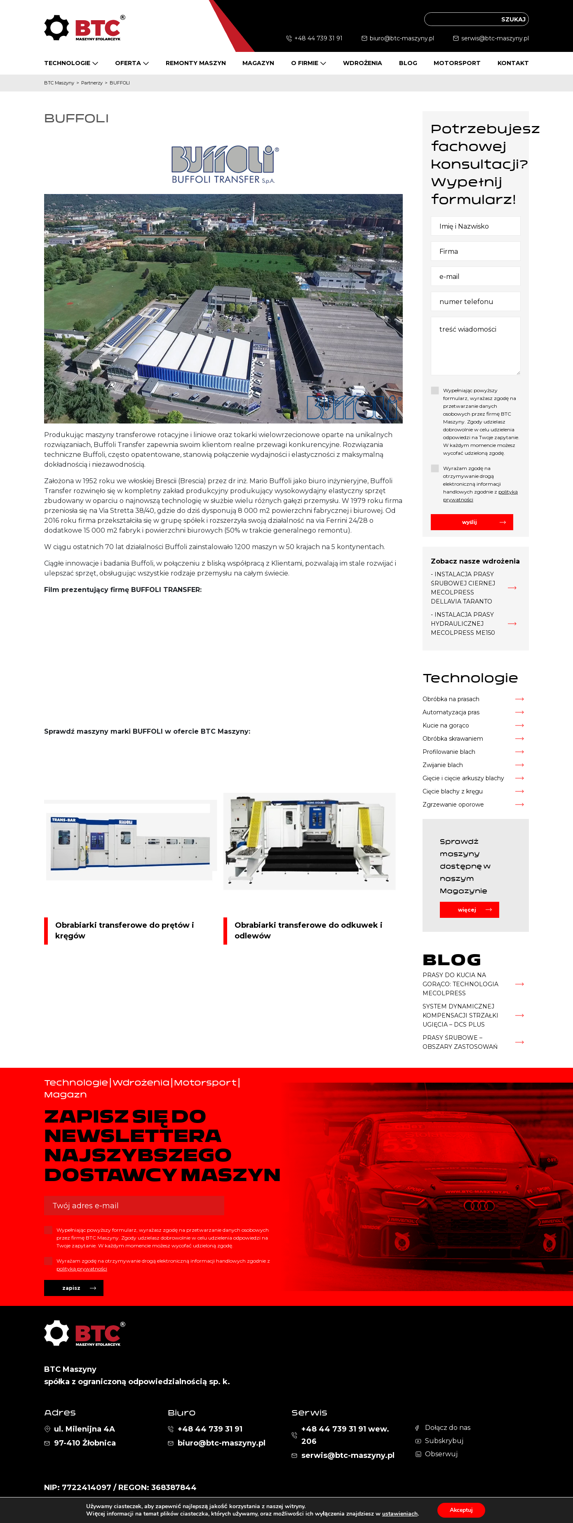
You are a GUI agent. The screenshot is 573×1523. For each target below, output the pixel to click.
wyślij (469, 522)
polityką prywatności (81, 1269)
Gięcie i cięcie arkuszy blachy (463, 778)
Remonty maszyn (196, 63)
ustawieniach (399, 1514)
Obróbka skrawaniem (453, 738)
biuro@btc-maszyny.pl (402, 38)
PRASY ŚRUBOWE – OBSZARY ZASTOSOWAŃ (460, 1042)
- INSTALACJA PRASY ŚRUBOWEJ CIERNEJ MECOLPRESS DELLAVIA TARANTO (463, 588)
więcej (467, 910)
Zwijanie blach (443, 765)
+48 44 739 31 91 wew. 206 (345, 1435)
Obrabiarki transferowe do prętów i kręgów (124, 930)
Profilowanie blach (449, 752)
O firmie (304, 63)
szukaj (513, 19)
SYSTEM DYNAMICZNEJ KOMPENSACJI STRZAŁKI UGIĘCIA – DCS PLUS (460, 1015)
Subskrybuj (444, 1441)
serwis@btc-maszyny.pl (495, 38)
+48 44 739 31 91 (318, 38)
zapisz (71, 1288)
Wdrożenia (362, 63)
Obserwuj (441, 1454)
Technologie (67, 63)
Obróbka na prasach (451, 699)
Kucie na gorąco (446, 725)
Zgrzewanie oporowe (453, 804)
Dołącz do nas (447, 1428)
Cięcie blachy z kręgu (453, 791)
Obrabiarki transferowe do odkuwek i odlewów (309, 930)
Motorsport (457, 63)
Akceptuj (461, 1510)
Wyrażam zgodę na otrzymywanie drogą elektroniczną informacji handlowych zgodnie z (480, 484)
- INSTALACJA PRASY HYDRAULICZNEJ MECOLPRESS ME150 (463, 623)
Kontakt (513, 63)
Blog (408, 63)
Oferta (128, 63)
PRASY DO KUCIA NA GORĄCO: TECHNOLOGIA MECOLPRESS (460, 984)
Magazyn (258, 63)
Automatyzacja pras (451, 712)
